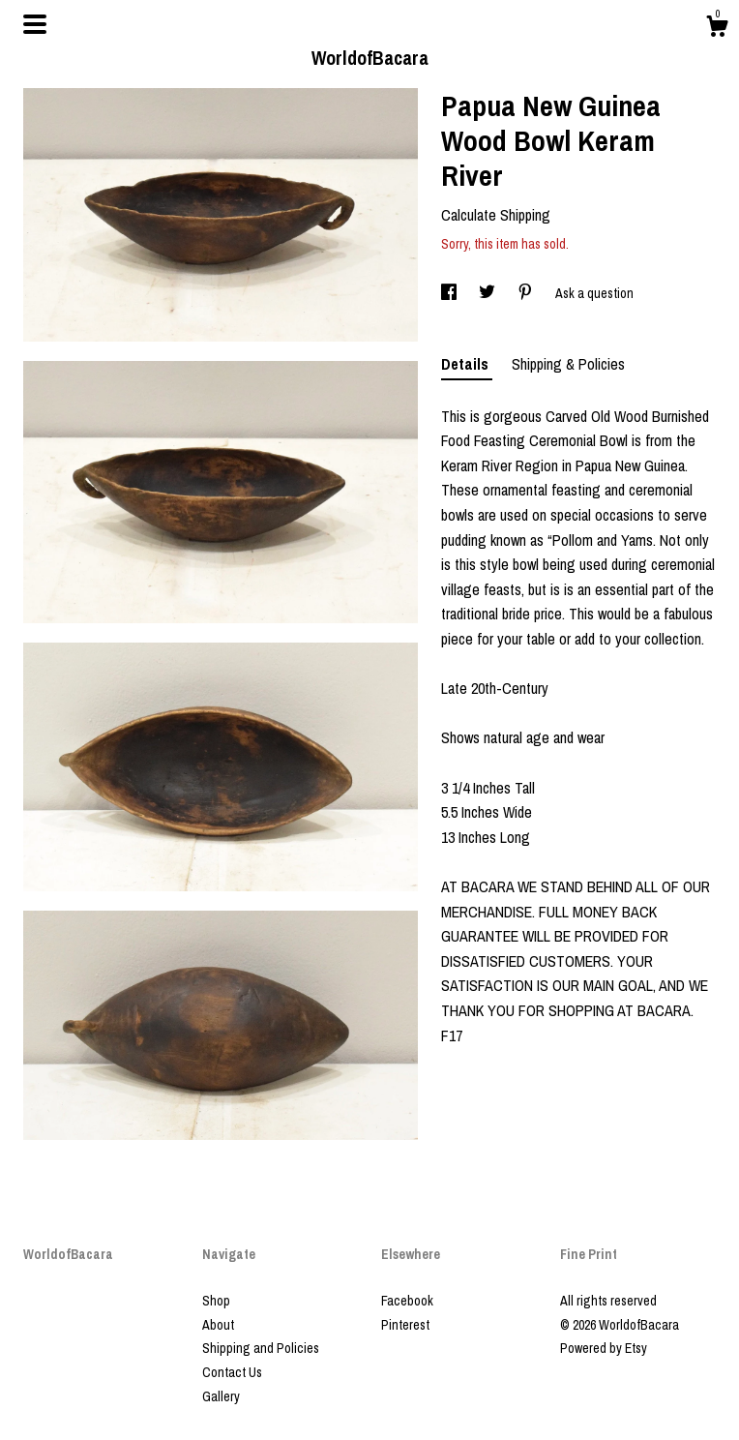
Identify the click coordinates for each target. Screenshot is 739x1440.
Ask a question (594, 293)
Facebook (407, 1300)
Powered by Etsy (603, 1348)
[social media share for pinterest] (526, 293)
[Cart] (716, 29)
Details (466, 364)
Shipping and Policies (260, 1348)
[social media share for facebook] (450, 293)
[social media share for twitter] (488, 293)
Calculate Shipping (495, 214)
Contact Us (232, 1372)
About (218, 1325)
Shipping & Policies (568, 364)
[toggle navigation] (34, 24)
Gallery (221, 1396)
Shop (216, 1300)
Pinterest (405, 1325)
